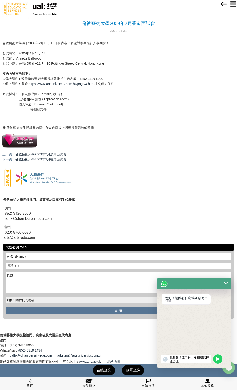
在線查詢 (104, 370)
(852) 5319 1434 (30, 350)
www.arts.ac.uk (90, 361)
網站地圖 (113, 361)
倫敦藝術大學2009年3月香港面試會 (40, 159)
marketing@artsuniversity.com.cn (78, 355)
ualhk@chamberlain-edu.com (31, 355)
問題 (118, 282)
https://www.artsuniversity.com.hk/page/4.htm (61, 84)
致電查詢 (133, 370)
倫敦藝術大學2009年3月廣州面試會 (40, 154)
